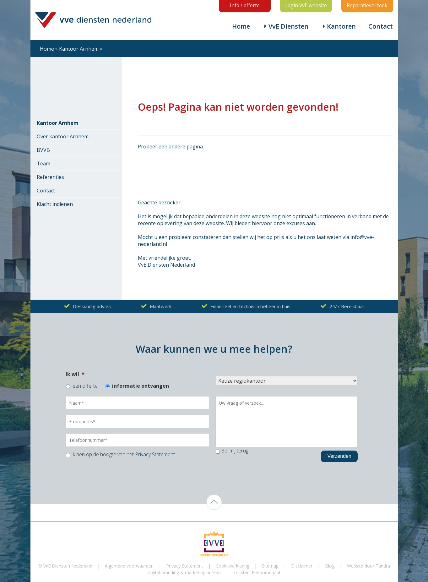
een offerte (85, 386)
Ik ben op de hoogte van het (123, 454)
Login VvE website (305, 5)
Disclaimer (301, 566)
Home (241, 26)
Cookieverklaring (232, 566)
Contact (380, 26)
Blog (329, 566)
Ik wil (75, 374)
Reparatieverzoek (367, 5)
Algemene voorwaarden (129, 566)
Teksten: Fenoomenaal (256, 572)
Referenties (50, 177)
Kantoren (341, 26)
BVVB (43, 150)
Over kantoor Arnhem (63, 136)
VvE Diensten (288, 26)
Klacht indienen (55, 204)
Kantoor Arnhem (79, 49)
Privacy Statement (155, 454)
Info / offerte (245, 5)
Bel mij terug (234, 450)
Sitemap (270, 566)
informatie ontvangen (140, 386)
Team (43, 163)
